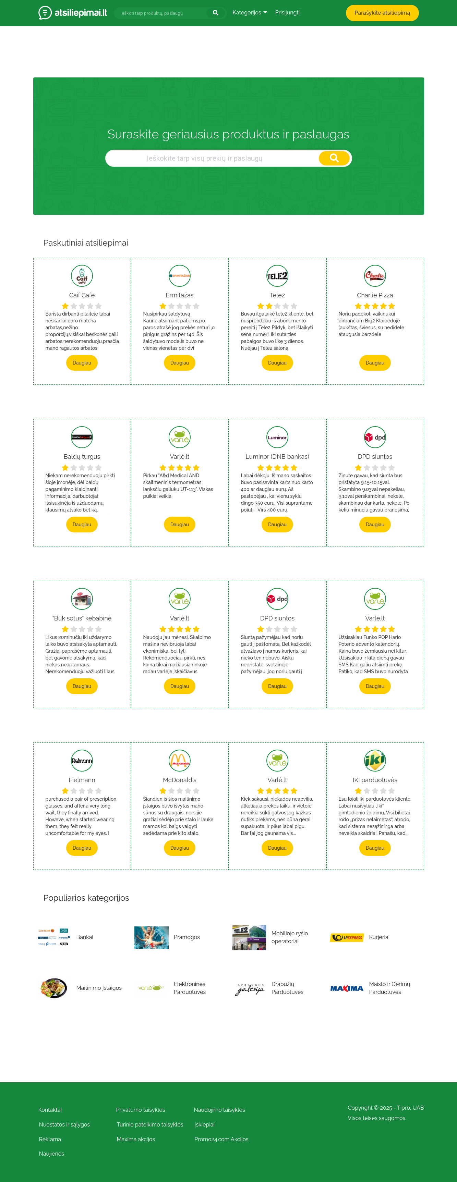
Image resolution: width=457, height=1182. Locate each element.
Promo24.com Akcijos (222, 1139)
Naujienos (51, 1153)
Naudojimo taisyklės (219, 1110)
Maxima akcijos (136, 1139)
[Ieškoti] (215, 13)
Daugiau (82, 363)
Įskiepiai (205, 1124)
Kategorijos (250, 12)
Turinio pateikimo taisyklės (150, 1124)
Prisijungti (287, 12)
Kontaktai (50, 1110)
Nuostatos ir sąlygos (64, 1124)
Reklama (50, 1139)
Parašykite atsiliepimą (382, 13)
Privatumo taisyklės (140, 1110)
